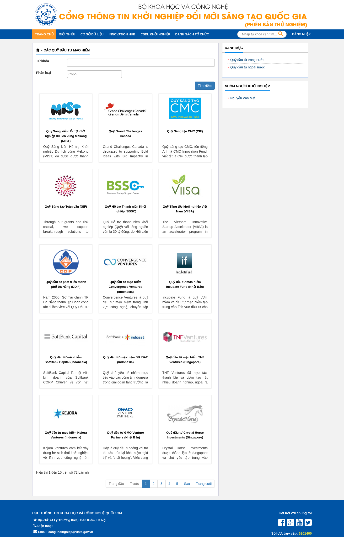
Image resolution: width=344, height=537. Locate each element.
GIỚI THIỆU (67, 34)
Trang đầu (116, 484)
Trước (134, 484)
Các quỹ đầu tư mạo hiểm (67, 50)
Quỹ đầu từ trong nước (247, 60)
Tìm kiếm (205, 86)
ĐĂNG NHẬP (301, 34)
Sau (187, 484)
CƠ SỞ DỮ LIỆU (92, 34)
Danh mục (234, 48)
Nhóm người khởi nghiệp (247, 86)
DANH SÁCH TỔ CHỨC (192, 34)
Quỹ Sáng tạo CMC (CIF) (185, 131)
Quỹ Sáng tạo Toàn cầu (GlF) (66, 206)
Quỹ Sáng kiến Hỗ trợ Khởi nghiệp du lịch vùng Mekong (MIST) (66, 136)
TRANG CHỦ (44, 34)
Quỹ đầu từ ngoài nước (247, 67)
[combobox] (94, 74)
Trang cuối (204, 484)
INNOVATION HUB (122, 34)
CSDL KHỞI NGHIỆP (155, 34)
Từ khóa (42, 61)
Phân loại (43, 73)
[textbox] (96, 74)
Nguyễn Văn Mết (242, 98)
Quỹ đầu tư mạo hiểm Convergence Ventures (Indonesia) (125, 286)
